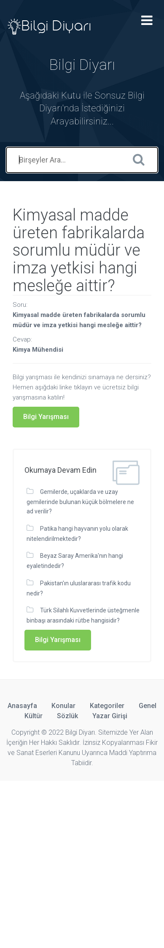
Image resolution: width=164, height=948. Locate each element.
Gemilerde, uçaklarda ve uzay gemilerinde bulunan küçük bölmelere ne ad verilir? (80, 501)
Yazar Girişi (109, 716)
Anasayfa (22, 706)
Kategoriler (107, 706)
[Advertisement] (82, 863)
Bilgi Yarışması (46, 417)
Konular (63, 706)
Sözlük (67, 716)
